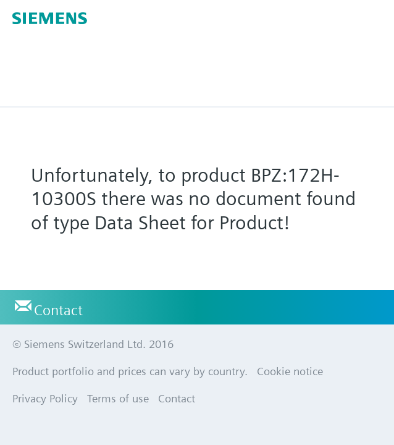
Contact (58, 310)
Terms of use (118, 398)
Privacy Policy (45, 398)
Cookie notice (290, 371)
